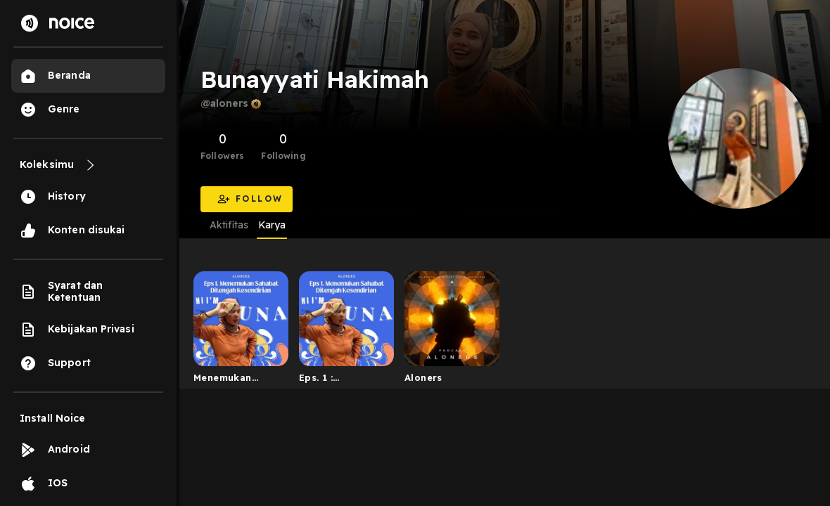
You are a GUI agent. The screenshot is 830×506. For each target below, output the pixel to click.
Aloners (423, 377)
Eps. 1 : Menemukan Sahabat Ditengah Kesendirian (328, 380)
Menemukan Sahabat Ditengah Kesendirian (222, 380)
